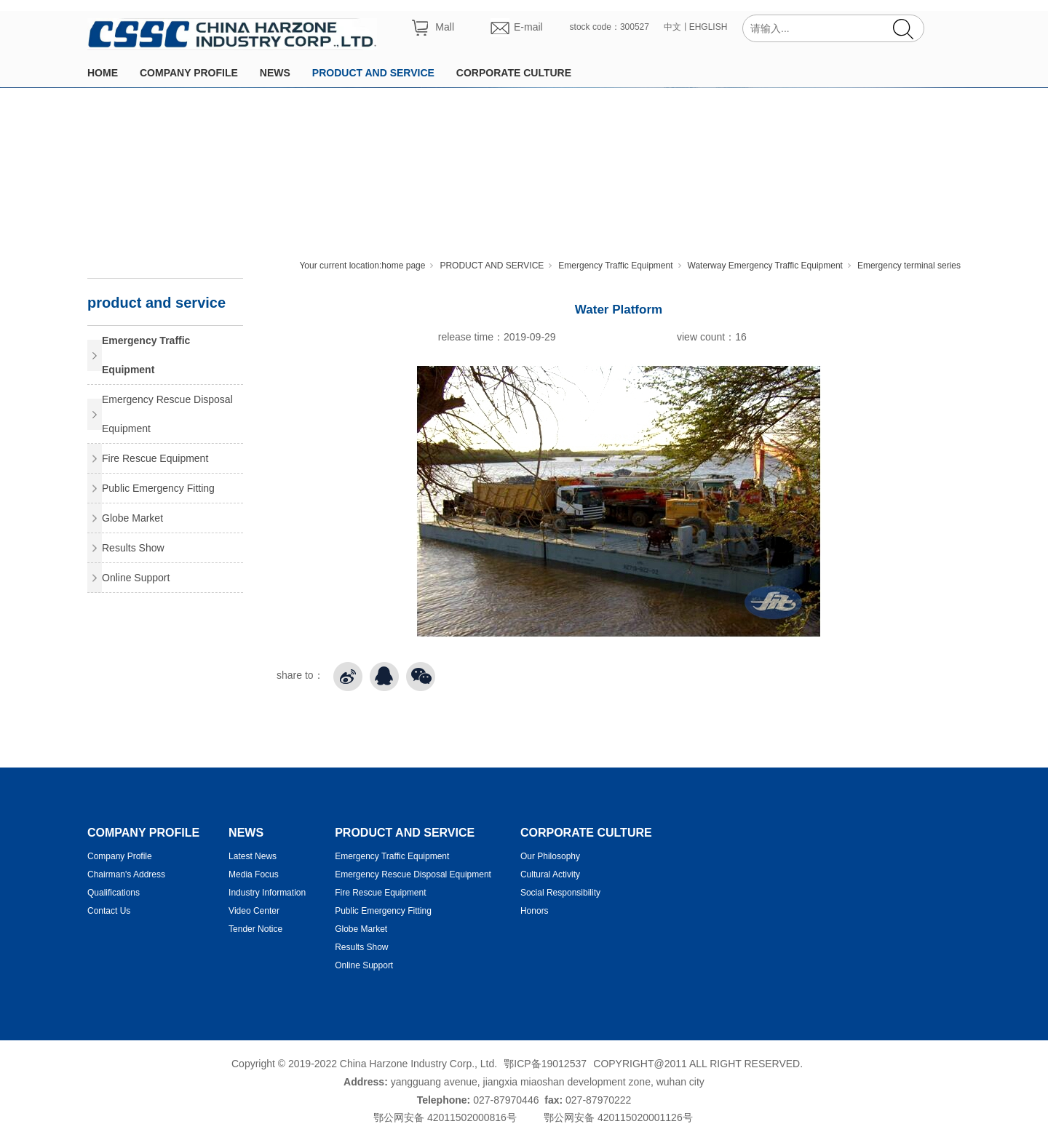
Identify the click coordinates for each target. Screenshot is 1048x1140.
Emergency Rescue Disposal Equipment (167, 414)
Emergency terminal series (909, 265)
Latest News (253, 856)
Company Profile (119, 856)
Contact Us (108, 911)
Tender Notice (255, 929)
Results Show (133, 548)
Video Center (254, 911)
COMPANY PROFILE (189, 73)
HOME (102, 73)
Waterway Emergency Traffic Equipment (765, 265)
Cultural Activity (550, 874)
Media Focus (254, 874)
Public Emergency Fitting (158, 488)
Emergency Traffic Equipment (615, 265)
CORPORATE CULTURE (513, 73)
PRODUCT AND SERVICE (373, 73)
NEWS (275, 73)
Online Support (136, 577)
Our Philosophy (550, 856)
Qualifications (113, 893)
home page (403, 265)
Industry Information (267, 893)
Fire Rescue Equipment (155, 458)
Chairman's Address (126, 874)
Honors (534, 911)
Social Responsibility (560, 893)
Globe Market (132, 518)
